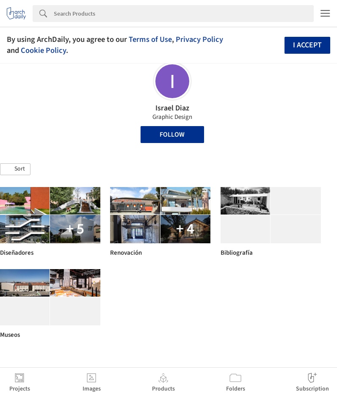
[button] (15, 169)
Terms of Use (150, 39)
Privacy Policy (199, 39)
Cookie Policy (43, 50)
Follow (172, 134)
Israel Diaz (172, 108)
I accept (307, 45)
